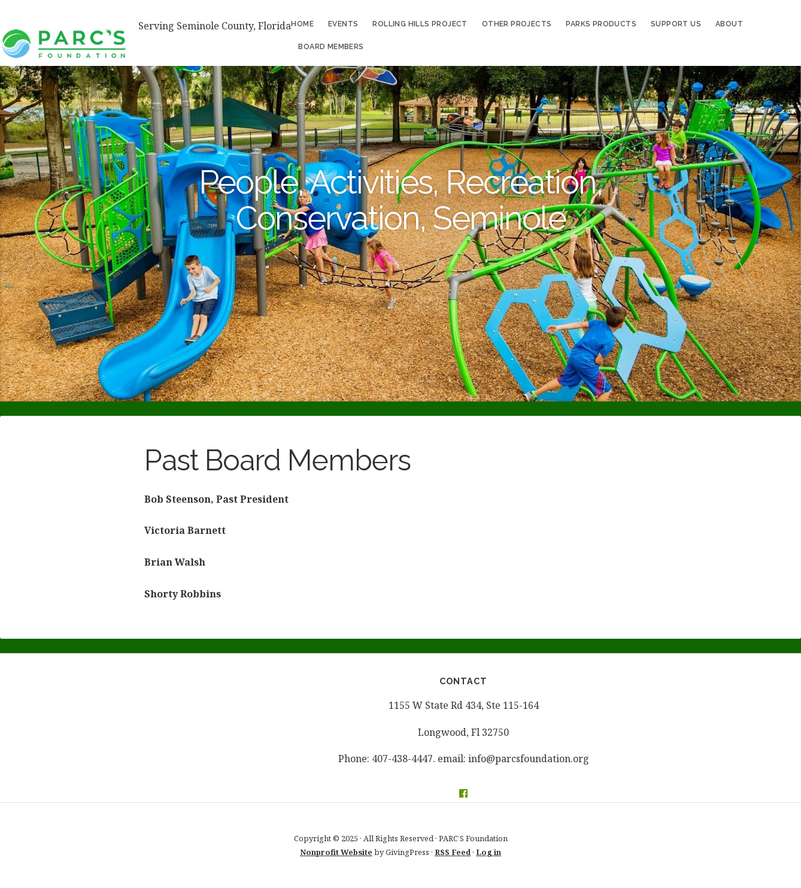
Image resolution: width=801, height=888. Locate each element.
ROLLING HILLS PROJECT (419, 24)
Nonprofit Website (336, 852)
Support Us (676, 24)
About (729, 24)
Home (302, 24)
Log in (488, 852)
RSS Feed (453, 852)
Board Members (330, 47)
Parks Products (601, 24)
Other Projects (517, 24)
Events (343, 24)
